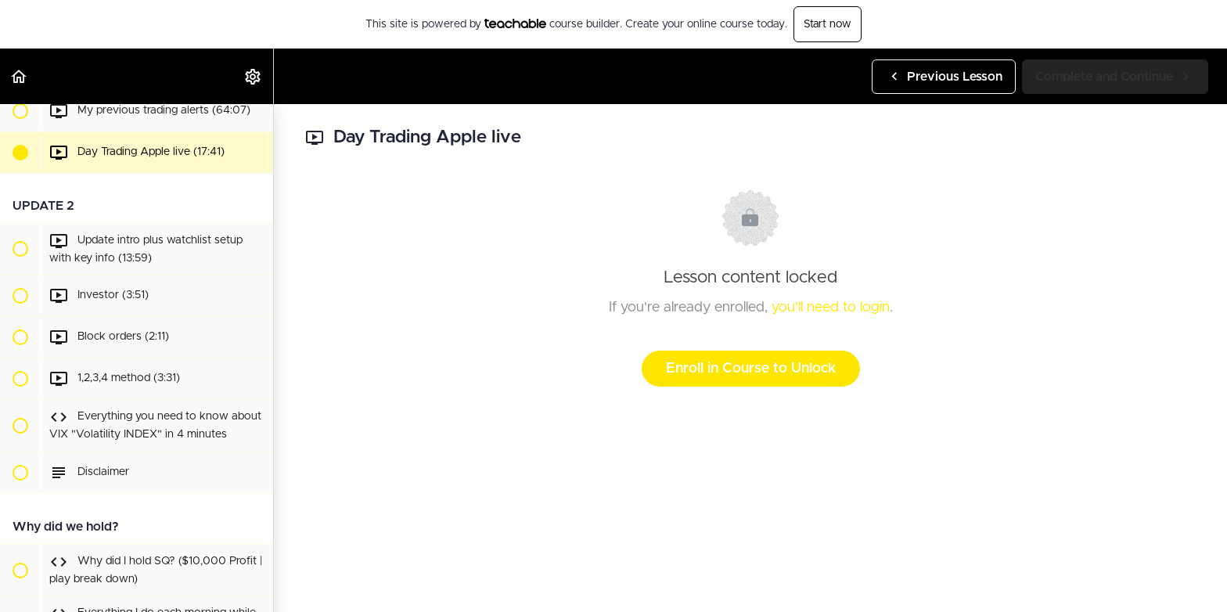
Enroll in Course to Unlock (751, 369)
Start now (827, 24)
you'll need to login (831, 308)
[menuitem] (253, 76)
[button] (19, 76)
